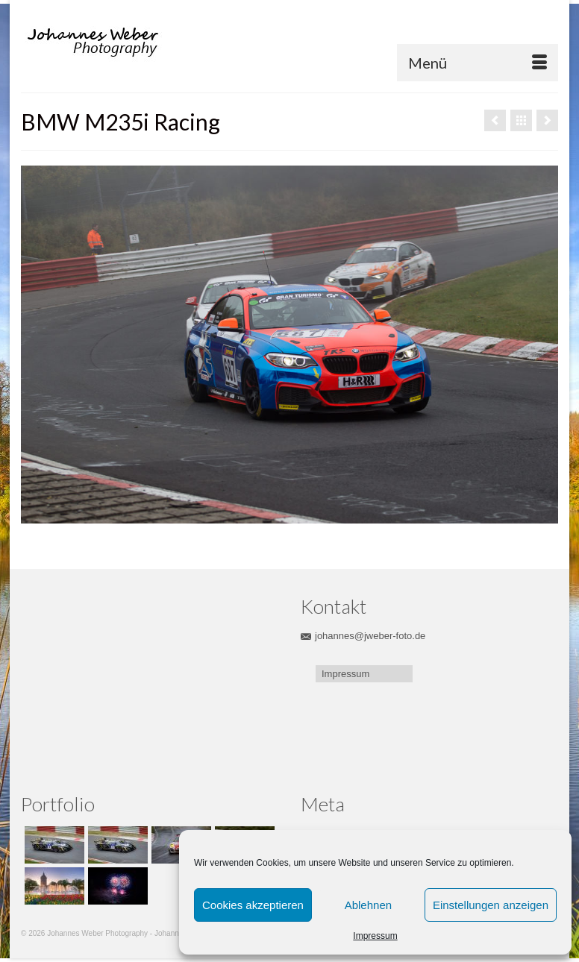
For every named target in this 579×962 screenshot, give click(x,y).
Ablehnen (368, 905)
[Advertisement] (121, 684)
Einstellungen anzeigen (490, 905)
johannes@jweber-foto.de (363, 635)
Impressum (375, 936)
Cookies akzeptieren (253, 905)
